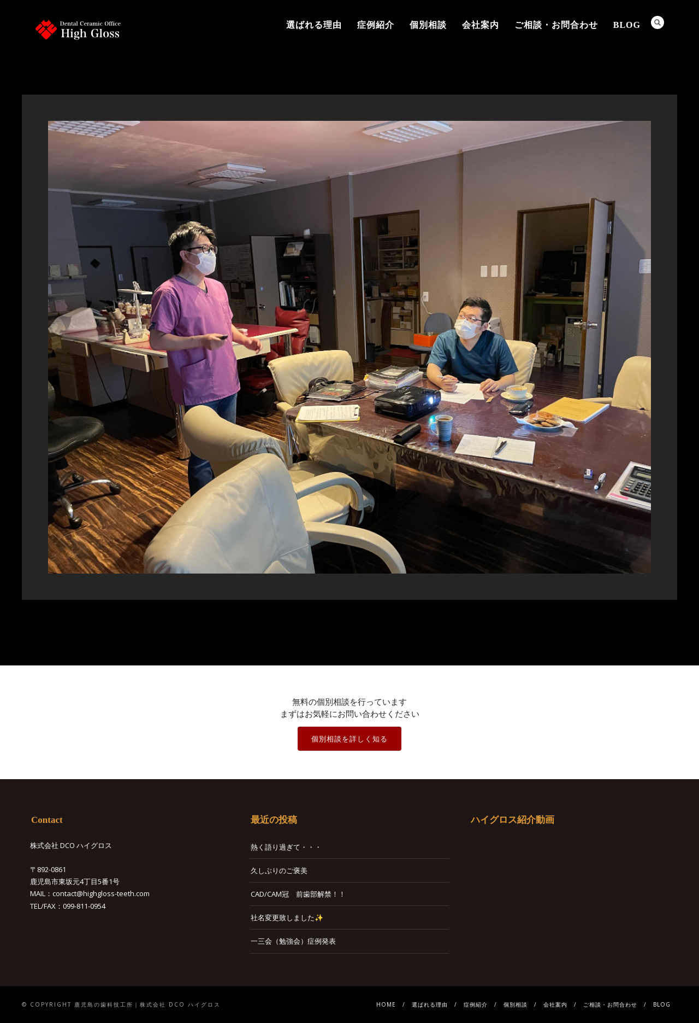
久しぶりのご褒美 (279, 870)
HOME (386, 1004)
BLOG (627, 25)
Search (657, 22)
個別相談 (428, 25)
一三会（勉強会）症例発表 (293, 941)
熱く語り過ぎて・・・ (286, 847)
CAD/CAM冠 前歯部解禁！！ (298, 894)
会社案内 (480, 25)
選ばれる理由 (314, 25)
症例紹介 (375, 25)
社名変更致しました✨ (287, 917)
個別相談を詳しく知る (349, 738)
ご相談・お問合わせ (556, 25)
